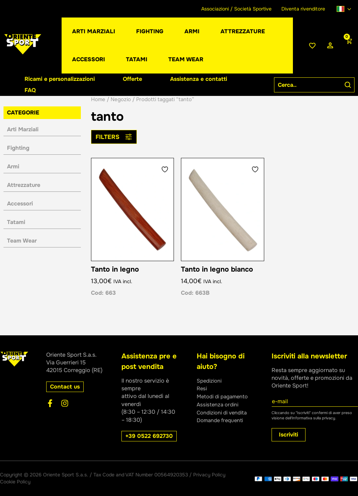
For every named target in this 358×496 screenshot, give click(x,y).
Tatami (16, 222)
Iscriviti (288, 434)
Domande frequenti (222, 420)
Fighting (18, 148)
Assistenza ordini (219, 404)
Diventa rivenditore (303, 9)
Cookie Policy (15, 481)
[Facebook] (50, 403)
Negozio (121, 99)
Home (98, 99)
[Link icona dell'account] (330, 45)
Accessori (20, 203)
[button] (192, 32)
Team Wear (22, 240)
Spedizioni (210, 380)
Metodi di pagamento (225, 396)
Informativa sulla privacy (313, 417)
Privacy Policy (209, 474)
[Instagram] (65, 403)
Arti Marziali (22, 129)
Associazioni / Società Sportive (236, 9)
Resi (202, 388)
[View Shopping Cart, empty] (349, 45)
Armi (13, 166)
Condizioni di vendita (224, 411)
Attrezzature (23, 185)
